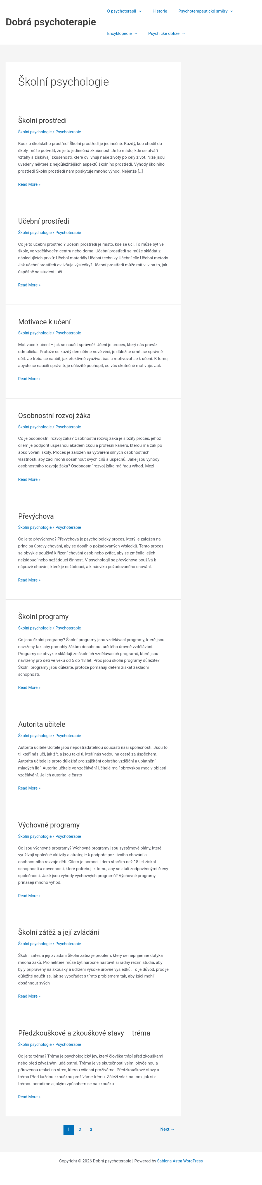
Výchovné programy (50, 824)
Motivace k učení (45, 321)
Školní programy (44, 616)
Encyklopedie (121, 33)
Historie (155, 11)
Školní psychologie (35, 131)
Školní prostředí (43, 120)
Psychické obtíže (162, 33)
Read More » (29, 184)
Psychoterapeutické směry (198, 11)
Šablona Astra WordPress (180, 1160)
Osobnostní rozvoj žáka (55, 415)
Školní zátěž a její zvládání (60, 932)
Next (167, 1128)
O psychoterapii (123, 11)
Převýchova (36, 515)
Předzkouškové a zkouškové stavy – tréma (86, 1032)
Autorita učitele (42, 724)
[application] (137, 11)
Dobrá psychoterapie (51, 22)
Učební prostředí (44, 221)
